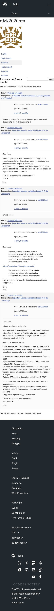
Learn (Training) (20, 477)
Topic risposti (6, 67)
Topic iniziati (6, 58)
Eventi (15, 507)
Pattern (15, 468)
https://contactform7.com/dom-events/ (18, 266)
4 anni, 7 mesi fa (21, 113)
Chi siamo (17, 428)
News (15, 433)
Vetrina (15, 453)
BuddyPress (19, 542)
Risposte (4, 62)
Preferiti (4, 75)
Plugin (15, 463)
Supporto (17, 483)
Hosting (16, 438)
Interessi (4, 71)
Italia (20, 555)
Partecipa (17, 502)
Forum (15, 13)
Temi (14, 458)
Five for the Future (21, 517)
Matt (15, 532)
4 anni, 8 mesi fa (21, 241)
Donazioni (18, 512)
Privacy (16, 443)
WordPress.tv (20, 493)
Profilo (4, 54)
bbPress (17, 537)
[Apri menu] (49, 4)
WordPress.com (21, 527)
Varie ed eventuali (14, 93)
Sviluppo (16, 488)
